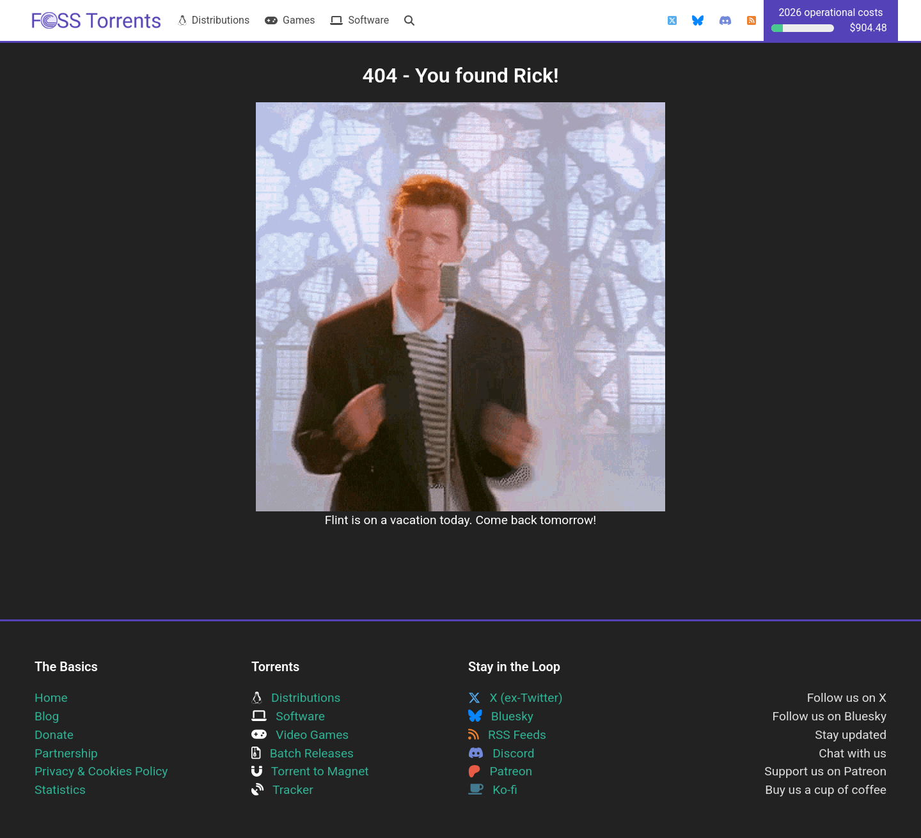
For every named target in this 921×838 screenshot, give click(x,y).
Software (359, 20)
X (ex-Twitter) (515, 697)
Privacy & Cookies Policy (101, 771)
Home (51, 697)
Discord (501, 753)
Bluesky (500, 716)
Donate (54, 734)
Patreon (500, 771)
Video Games (300, 734)
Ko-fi (492, 789)
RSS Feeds (507, 734)
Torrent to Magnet (310, 771)
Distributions (213, 20)
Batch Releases (302, 753)
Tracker (282, 789)
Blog (47, 716)
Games (290, 20)
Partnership (66, 753)
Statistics (60, 789)
